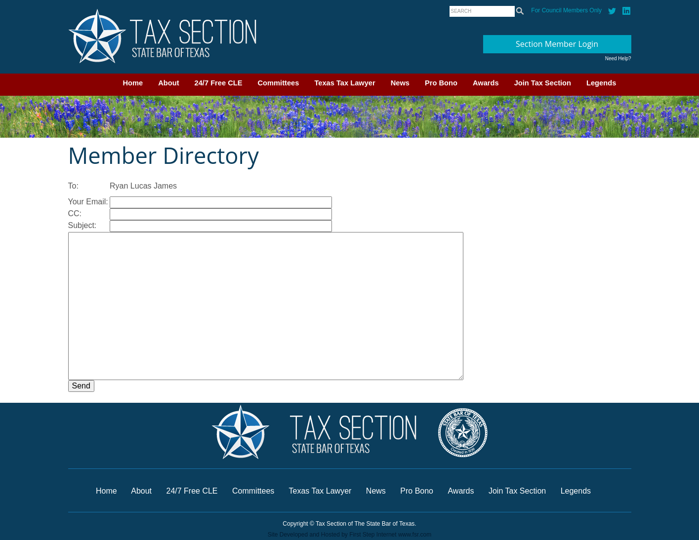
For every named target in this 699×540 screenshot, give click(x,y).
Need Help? (618, 58)
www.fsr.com (414, 534)
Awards (486, 83)
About (168, 83)
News (400, 83)
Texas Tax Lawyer (344, 83)
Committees (278, 83)
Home (133, 83)
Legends (601, 83)
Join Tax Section (542, 83)
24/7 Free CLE (219, 83)
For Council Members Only (566, 10)
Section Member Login (557, 44)
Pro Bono (441, 83)
